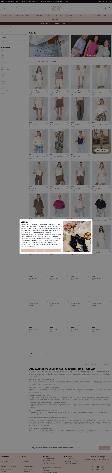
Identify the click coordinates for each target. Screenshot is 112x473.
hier (33, 246)
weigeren (27, 242)
